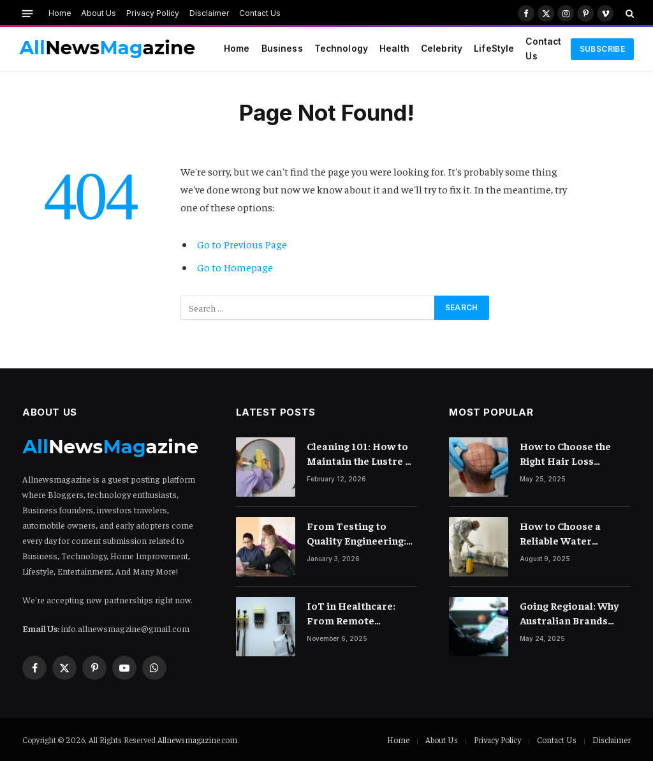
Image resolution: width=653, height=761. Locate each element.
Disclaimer (209, 13)
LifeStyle (494, 48)
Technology (341, 48)
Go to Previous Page (242, 244)
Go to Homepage (235, 267)
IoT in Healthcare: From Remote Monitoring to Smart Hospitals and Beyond (360, 613)
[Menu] (27, 13)
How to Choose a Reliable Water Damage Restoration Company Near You (570, 533)
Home (59, 13)
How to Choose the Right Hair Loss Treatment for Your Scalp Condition (568, 453)
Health (394, 48)
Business (282, 48)
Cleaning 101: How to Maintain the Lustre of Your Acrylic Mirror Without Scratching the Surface (361, 453)
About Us (98, 13)
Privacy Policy (152, 13)
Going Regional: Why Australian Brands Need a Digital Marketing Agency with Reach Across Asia (574, 613)
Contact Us (260, 13)
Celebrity (441, 48)
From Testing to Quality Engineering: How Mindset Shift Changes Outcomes (356, 533)
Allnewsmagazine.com (197, 739)
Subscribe (602, 49)
